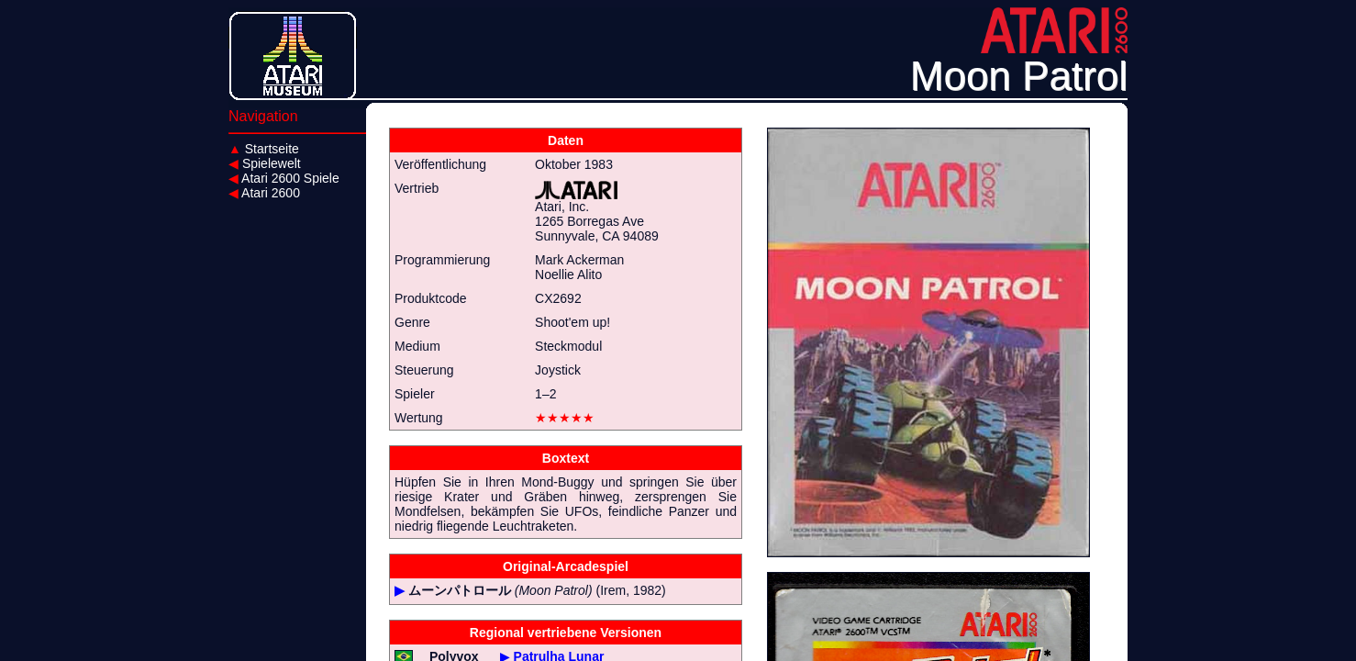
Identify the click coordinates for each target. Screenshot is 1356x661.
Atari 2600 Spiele (283, 178)
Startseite (263, 148)
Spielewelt (264, 163)
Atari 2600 (264, 192)
